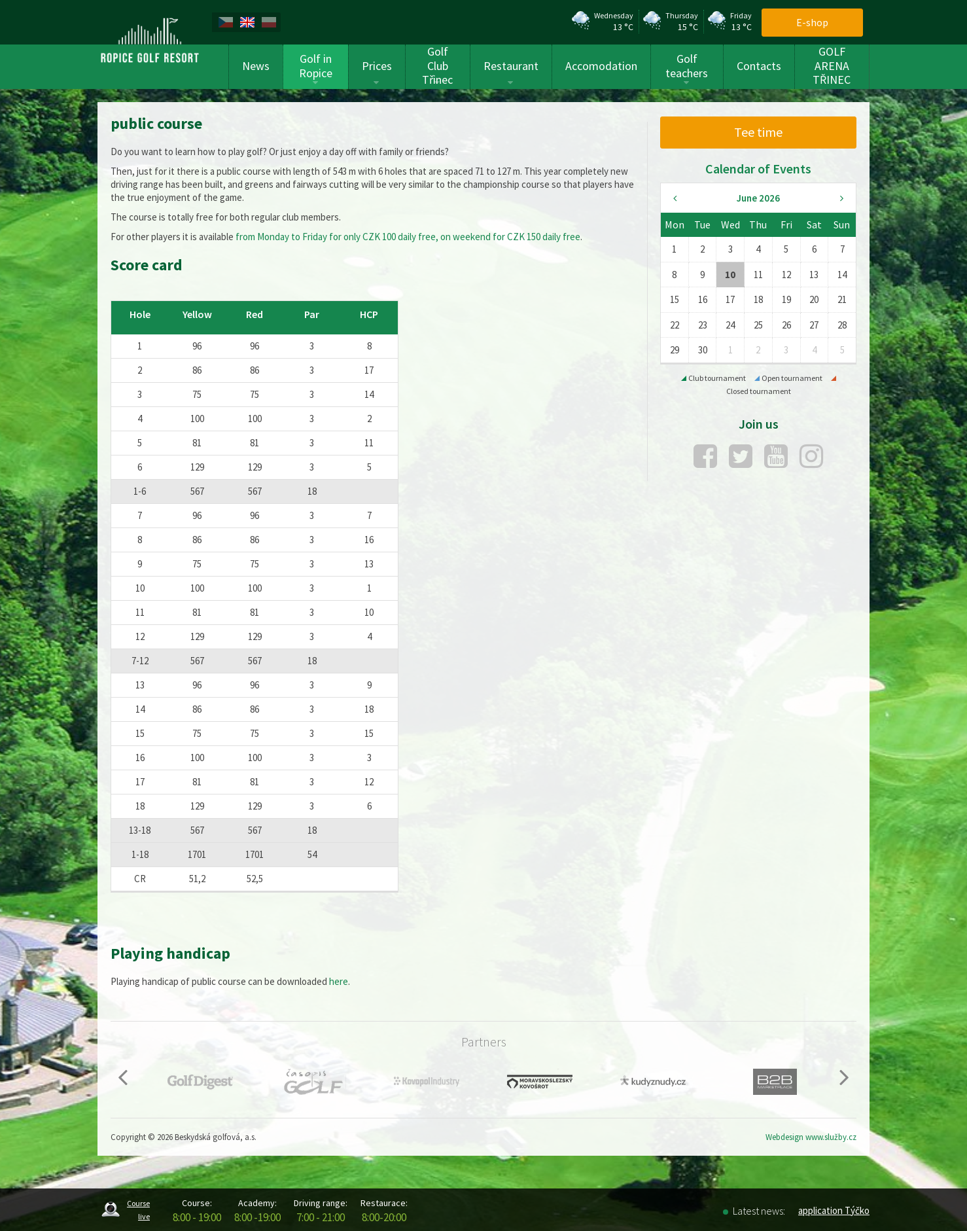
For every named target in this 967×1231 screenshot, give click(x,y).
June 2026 (758, 198)
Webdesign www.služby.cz (810, 1137)
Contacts (759, 65)
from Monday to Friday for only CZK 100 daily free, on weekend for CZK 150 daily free (408, 236)
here (338, 981)
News (256, 65)
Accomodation (601, 65)
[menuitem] (227, 22)
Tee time (758, 132)
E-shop (812, 22)
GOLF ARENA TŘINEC (832, 66)
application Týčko (834, 1210)
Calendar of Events (758, 168)
